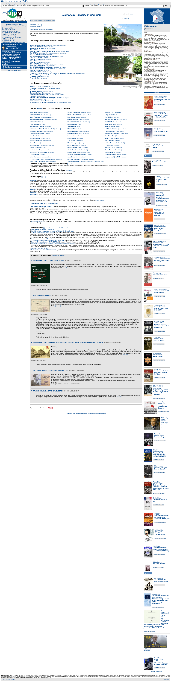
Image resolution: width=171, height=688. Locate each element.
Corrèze (146, 30)
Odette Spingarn (157, 562)
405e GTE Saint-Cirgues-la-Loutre (41, 51)
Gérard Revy (157, 337)
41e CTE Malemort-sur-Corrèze (40, 53)
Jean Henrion (156, 144)
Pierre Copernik (156, 160)
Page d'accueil (4, 13)
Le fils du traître (158, 340)
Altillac (47, 76)
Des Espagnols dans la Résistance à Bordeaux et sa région (162, 517)
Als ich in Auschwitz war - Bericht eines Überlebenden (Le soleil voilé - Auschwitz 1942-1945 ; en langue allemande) (160, 599)
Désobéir (147, 650)
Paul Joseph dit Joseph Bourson (41, 206)
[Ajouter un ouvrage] (156, 671)
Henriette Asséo (158, 578)
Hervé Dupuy (162, 402)
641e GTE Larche (36, 61)
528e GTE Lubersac (36, 57)
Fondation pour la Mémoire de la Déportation (165, 612)
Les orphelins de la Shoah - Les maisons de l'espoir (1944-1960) (161, 549)
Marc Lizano (158, 531)
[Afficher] (39, 25)
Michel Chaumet (158, 209)
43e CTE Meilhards (36, 54)
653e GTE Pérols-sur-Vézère (39, 64)
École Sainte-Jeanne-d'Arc (39, 94)
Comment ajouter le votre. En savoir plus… (44, 203)
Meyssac (49, 50)
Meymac (42, 96)
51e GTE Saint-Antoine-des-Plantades (43, 56)
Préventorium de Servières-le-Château (43, 102)
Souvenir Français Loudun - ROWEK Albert (45, 242)
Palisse (49, 59)
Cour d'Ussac (34, 90)
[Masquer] (39, 26)
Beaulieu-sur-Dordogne (54, 88)
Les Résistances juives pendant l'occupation (160, 228)
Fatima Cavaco (163, 420)
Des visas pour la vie (160, 275)
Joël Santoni (147, 649)
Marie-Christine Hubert (159, 241)
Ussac (61, 56)
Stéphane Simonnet (159, 257)
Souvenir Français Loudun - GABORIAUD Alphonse (47, 240)
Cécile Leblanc (157, 355)
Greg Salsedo (159, 533)
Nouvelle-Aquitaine (150, 26)
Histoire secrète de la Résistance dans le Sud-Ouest (161, 372)
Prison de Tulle (35, 78)
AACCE (158, 176)
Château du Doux (36, 76)
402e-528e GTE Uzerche (38, 48)
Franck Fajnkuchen (159, 305)
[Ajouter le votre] (99, 200)
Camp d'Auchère (35, 72)
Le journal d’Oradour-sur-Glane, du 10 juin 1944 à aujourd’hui (161, 115)
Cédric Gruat (157, 353)
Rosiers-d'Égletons (61, 45)
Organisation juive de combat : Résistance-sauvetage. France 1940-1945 (160, 392)
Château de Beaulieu (37, 88)
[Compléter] (70, 164)
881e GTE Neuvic (36, 70)
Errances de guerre (160, 437)
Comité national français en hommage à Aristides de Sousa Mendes (52, 231)
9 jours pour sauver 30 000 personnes (161, 291)
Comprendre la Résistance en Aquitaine (159, 213)
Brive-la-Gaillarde (60, 68)
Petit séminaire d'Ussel (38, 101)
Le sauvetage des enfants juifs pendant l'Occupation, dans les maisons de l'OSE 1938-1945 (162, 198)
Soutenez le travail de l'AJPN (14, 1)
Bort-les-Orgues (61, 67)
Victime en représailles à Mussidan (42, 239)
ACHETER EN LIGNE (159, 104)
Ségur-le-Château (80, 73)
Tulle (45, 78)
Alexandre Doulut (159, 321)
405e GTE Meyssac (36, 50)
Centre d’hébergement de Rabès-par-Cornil (44, 75)
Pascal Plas (157, 434)
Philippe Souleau (158, 466)
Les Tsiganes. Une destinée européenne (161, 580)
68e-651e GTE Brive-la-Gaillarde (41, 68)
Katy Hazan (159, 192)
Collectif (155, 450)
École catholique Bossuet (39, 93)
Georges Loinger (159, 225)
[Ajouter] (43, 177)
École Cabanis (35, 91)
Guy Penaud (157, 369)
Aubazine (53, 87)
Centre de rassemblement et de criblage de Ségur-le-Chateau (51, 73)
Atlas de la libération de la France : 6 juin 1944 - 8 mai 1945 (162, 260)
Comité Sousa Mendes (160, 96)
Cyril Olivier (157, 210)
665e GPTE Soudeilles (37, 65)
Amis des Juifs (158, 356)
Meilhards (49, 54)
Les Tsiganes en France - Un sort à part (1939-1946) (161, 245)
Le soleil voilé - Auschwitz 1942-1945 (161, 130)
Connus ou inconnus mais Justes (42, 232)
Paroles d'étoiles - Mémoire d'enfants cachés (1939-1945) (159, 454)
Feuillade (33, 96)
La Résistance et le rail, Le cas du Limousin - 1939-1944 (161, 662)
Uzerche (52, 48)
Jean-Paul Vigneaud (159, 112)
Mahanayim (34, 99)
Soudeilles (52, 65)
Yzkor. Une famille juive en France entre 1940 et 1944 (161, 308)
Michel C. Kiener (159, 435)
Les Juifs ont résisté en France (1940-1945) (162, 179)
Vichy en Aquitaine (160, 469)
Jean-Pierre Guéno (158, 451)
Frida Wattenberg (158, 387)
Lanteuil (44, 99)
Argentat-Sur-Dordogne (58, 94)
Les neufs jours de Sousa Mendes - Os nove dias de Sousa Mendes (53, 243)
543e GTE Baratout (36, 59)
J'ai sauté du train (159, 563)
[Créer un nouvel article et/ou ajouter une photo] (42, 20)
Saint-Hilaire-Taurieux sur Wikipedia (42, 229)
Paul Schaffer (157, 128)
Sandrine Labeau (159, 322)
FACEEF (157, 514)
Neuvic (54, 47)
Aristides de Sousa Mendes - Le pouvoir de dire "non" (162, 99)
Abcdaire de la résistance (160, 162)
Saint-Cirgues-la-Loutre (63, 51)
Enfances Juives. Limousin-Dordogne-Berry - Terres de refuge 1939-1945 (161, 487)
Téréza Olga (164, 418)
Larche (47, 61)
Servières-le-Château (65, 102)
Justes (39, 108)
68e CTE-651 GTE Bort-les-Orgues (41, 67)
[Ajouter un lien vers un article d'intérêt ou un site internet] (58, 228)
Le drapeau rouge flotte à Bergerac (162, 406)
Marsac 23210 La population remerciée (44, 250)
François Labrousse (37, 221)
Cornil (64, 75)
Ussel (51, 101)
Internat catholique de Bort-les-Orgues (43, 97)
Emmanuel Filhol (158, 242)
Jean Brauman (157, 388)
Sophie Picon (157, 498)
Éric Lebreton (157, 273)
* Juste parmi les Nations (8, 679)
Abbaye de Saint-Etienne (38, 87)
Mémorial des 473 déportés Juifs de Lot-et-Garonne (161, 325)
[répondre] (65, 268)
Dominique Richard (158, 339)
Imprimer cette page (14, 70)
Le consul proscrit (164, 423)
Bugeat (48, 62)
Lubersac (49, 57)
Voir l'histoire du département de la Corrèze (41, 29)
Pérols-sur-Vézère (58, 64)
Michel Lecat (161, 403)
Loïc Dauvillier (159, 530)
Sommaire (33, 25)
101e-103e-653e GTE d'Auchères (41, 45)
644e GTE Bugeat (36, 62)
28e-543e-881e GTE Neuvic (39, 47)
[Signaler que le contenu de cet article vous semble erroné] (86, 413)
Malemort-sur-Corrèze (61, 53)
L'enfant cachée (160, 534)
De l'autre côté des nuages (39, 248)
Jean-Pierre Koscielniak (160, 467)
